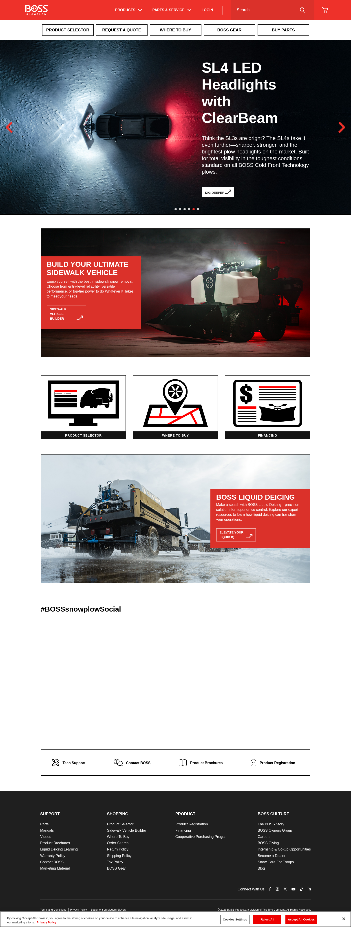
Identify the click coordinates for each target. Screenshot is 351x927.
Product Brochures (55, 843)
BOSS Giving (268, 843)
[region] (175, 919)
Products (125, 10)
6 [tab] (198, 209)
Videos (45, 837)
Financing (183, 830)
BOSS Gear (116, 868)
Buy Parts (283, 30)
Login (207, 10)
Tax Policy (115, 862)
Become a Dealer (271, 856)
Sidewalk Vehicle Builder (126, 830)
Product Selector (67, 30)
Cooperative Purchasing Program (202, 837)
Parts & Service (168, 10)
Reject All (267, 919)
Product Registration (191, 824)
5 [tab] (193, 209)
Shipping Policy (119, 856)
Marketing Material (55, 868)
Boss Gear (229, 30)
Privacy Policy (78, 909)
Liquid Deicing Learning (59, 849)
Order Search (117, 843)
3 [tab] (184, 209)
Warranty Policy (52, 856)
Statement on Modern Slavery (108, 909)
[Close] (344, 919)
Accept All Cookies (301, 919)
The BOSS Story (271, 824)
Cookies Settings (235, 919)
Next (341, 127)
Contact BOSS (52, 862)
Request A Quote (121, 30)
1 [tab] (175, 209)
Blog (261, 868)
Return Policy (117, 849)
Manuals (47, 830)
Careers (264, 837)
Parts (44, 824)
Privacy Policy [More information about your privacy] (46, 922)
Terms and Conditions (53, 909)
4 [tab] (189, 209)
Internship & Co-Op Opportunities (284, 849)
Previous (9, 127)
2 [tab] (180, 209)
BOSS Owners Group (275, 830)
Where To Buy (175, 30)
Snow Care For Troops (276, 862)
